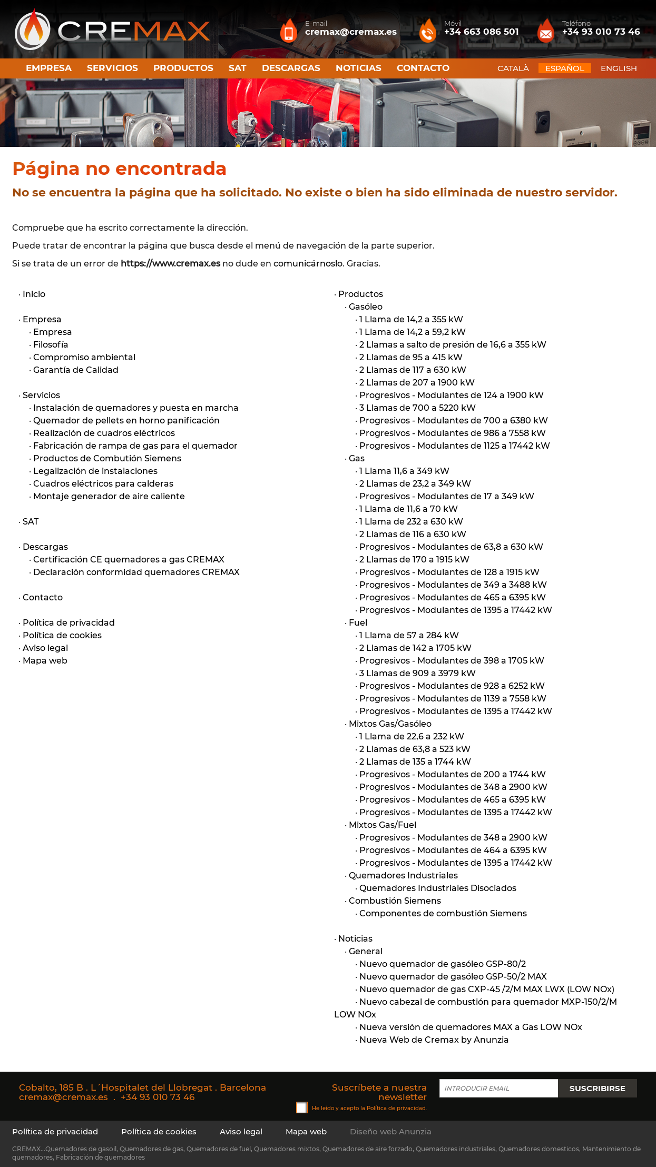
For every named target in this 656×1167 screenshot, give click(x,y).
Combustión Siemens (395, 901)
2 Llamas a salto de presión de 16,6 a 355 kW (452, 345)
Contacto (423, 68)
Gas (357, 458)
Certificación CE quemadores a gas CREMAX (128, 560)
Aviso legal (45, 648)
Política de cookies (62, 635)
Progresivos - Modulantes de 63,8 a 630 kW (451, 547)
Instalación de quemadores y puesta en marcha (136, 408)
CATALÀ (513, 68)
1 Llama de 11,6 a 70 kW (408, 509)
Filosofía (50, 345)
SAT (238, 68)
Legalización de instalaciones (95, 471)
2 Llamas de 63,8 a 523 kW (415, 749)
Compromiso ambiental (84, 357)
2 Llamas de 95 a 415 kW (411, 357)
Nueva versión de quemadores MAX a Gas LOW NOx (470, 1027)
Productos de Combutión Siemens (107, 458)
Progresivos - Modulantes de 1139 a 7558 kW (452, 699)
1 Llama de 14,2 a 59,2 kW (412, 332)
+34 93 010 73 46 (157, 1097)
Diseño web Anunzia (391, 1131)
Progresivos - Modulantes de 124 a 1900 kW (451, 395)
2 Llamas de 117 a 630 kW (412, 370)
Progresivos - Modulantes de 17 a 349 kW (446, 496)
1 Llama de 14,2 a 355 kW (411, 319)
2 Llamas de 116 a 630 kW (412, 534)
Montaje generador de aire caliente (109, 496)
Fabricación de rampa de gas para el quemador (135, 446)
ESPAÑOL (564, 68)
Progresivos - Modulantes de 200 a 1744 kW (452, 774)
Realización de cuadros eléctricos (104, 433)
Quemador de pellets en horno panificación (126, 421)
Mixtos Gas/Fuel (382, 825)
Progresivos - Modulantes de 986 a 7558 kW (452, 433)
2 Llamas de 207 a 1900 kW (417, 383)
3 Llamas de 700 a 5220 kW (417, 408)
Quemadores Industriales (403, 876)
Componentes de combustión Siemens (443, 913)
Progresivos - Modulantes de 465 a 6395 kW (452, 597)
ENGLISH (619, 68)
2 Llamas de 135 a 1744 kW (415, 762)
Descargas (291, 68)
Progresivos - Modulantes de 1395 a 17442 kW (455, 610)
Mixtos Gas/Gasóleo (390, 724)
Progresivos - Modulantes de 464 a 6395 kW (453, 850)
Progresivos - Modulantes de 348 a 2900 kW (453, 787)
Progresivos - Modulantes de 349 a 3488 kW (453, 585)
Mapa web (45, 661)
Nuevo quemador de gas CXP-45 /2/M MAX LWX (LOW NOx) (486, 989)
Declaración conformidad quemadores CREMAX (136, 572)
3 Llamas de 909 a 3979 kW (417, 673)
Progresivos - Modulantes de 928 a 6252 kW (452, 686)
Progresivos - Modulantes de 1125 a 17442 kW (454, 446)
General (366, 951)
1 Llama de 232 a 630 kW (411, 522)
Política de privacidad (69, 623)
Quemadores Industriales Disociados (437, 888)
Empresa (49, 68)
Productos (183, 68)
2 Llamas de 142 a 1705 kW (415, 648)
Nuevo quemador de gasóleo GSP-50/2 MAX (453, 977)
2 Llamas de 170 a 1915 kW (414, 560)
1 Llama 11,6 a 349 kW (404, 471)
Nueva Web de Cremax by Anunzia (434, 1040)
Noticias (358, 68)
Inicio (34, 294)
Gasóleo (366, 307)
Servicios (112, 68)
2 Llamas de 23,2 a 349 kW (415, 484)
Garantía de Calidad (76, 370)
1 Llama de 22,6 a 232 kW (411, 736)
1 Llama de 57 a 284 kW (409, 635)
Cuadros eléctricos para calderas (103, 484)
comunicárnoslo (307, 264)
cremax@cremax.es (63, 1097)
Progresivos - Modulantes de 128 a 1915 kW (449, 572)
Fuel (358, 623)
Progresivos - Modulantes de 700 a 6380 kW (453, 421)
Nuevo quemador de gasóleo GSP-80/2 (442, 964)
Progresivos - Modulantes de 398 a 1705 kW (451, 661)
